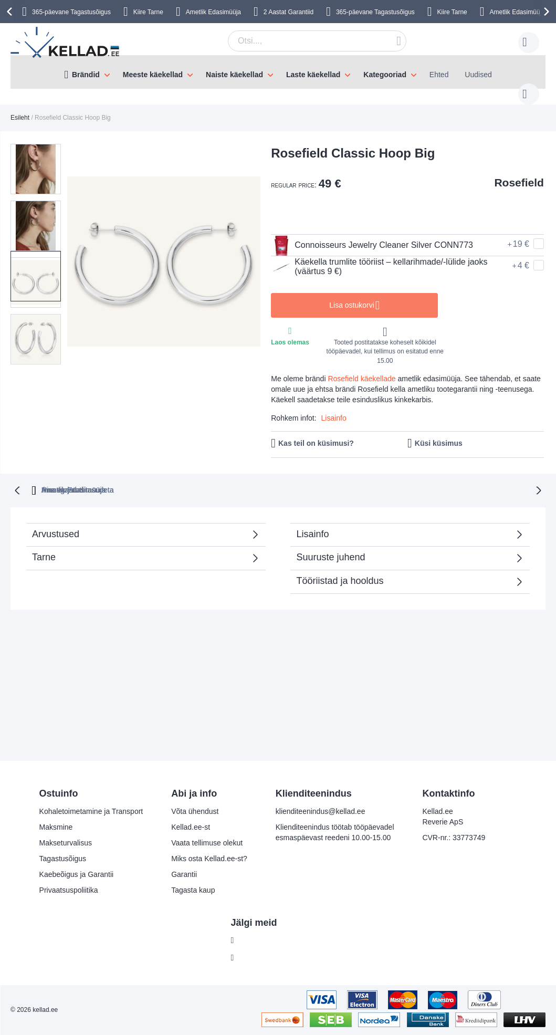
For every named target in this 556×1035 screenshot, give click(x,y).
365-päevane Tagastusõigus (71, 12)
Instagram (255, 958)
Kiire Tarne (148, 12)
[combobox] (301, 40)
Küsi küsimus (439, 432)
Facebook (255, 940)
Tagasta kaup (193, 890)
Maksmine (56, 827)
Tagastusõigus (63, 858)
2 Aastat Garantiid (288, 12)
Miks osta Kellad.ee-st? (209, 858)
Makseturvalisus (65, 843)
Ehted (439, 74)
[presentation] (11, 12)
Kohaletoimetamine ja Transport (91, 811)
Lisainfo (334, 407)
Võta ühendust (194, 811)
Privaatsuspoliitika (68, 890)
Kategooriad (384, 74)
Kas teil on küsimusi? (316, 432)
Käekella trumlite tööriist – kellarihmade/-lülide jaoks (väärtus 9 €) (379, 256)
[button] (39, 152)
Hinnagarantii (183, 478)
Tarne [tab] (44, 545)
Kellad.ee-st (190, 827)
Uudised (478, 74)
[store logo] (66, 42)
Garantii (184, 874)
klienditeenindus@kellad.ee (320, 811)
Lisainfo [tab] (312, 522)
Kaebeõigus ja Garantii (76, 874)
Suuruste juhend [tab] (330, 545)
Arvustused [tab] (140, 526)
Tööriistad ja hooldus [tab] (339, 569)
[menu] (278, 72)
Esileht (20, 107)
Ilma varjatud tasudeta (272, 478)
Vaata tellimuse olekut (207, 843)
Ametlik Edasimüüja (213, 12)
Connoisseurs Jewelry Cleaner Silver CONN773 (372, 234)
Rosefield (519, 172)
